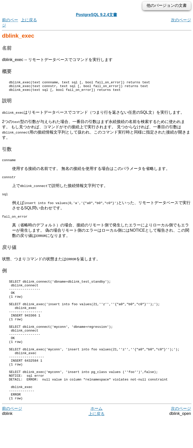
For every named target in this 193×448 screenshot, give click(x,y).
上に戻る (29, 20)
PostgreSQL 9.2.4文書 (96, 15)
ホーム (96, 438)
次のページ (181, 20)
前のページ (12, 438)
